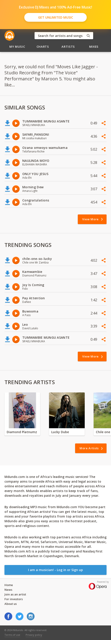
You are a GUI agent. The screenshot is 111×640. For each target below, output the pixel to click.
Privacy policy (34, 634)
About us (10, 604)
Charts (43, 47)
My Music (17, 47)
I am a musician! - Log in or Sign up (55, 570)
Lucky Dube (60, 432)
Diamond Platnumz (22, 432)
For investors (13, 599)
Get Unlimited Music (55, 17)
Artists (68, 47)
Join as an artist (15, 594)
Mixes (94, 47)
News (8, 590)
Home (8, 585)
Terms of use (12, 634)
